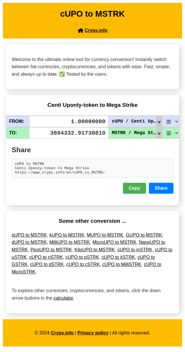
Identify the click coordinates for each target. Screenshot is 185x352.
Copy (134, 190)
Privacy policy (93, 335)
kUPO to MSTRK (66, 237)
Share (161, 190)
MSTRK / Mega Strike (137, 133)
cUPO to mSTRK (134, 252)
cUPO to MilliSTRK (121, 267)
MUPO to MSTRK (105, 237)
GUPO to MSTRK (144, 237)
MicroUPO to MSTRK (115, 244)
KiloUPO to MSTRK (94, 252)
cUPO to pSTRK (82, 259)
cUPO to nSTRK (46, 259)
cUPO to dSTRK (47, 267)
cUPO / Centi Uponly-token (137, 121)
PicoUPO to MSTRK (51, 252)
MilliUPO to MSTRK (69, 244)
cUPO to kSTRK (118, 259)
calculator (63, 300)
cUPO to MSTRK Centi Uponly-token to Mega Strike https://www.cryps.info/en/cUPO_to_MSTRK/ (92, 169)
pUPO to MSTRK (29, 237)
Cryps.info (62, 335)
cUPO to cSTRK (83, 267)
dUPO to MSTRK (29, 244)
